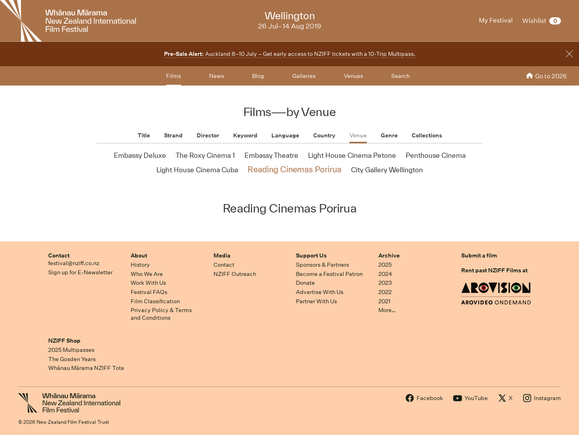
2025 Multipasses (71, 349)
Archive (389, 255)
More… (387, 310)
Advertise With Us (319, 292)
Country (324, 135)
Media (222, 255)
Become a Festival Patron (329, 274)
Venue (358, 135)
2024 (385, 274)
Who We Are (147, 274)
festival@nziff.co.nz (73, 263)
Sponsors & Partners (322, 264)
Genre (389, 135)
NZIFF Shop (64, 340)
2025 (385, 264)
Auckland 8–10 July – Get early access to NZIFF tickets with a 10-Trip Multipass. (289, 53)
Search (400, 76)
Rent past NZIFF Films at (494, 270)
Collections (427, 135)
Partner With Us (316, 301)
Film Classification (155, 301)
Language (285, 135)
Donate (305, 282)
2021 (384, 301)
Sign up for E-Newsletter (80, 272)
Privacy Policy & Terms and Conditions (161, 313)
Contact (59, 255)
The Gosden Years (72, 359)
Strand (173, 135)
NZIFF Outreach (235, 274)
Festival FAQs (149, 292)
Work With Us (148, 282)
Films (173, 76)
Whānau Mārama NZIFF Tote (86, 368)
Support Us (311, 255)
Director (208, 135)
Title (144, 135)
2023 (385, 282)
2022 (385, 292)
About (139, 255)
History (140, 264)
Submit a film (479, 255)
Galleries (304, 76)
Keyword (245, 135)
